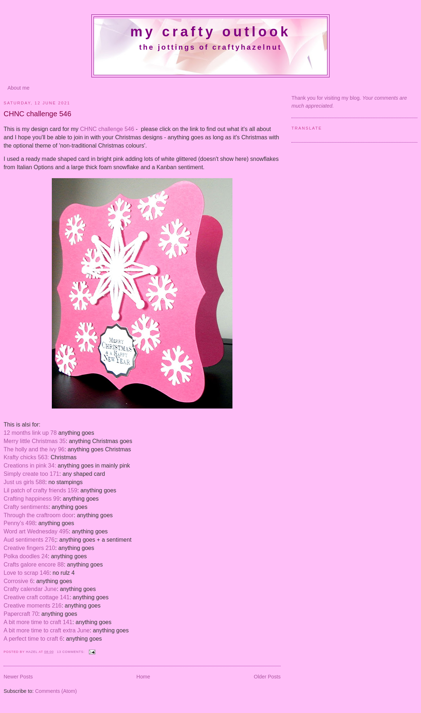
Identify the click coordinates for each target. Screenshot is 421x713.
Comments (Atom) (56, 691)
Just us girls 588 (24, 482)
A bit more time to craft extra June (47, 630)
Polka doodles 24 (26, 556)
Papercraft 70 (21, 614)
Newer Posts (18, 677)
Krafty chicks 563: (26, 457)
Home (143, 677)
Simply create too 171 (31, 474)
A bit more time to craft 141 (38, 622)
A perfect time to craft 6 (33, 639)
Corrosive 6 (18, 581)
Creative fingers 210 (29, 548)
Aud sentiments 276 (29, 540)
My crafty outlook (210, 31)
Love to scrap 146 (26, 573)
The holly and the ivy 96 (34, 449)
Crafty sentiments (26, 507)
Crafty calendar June (30, 589)
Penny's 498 (19, 523)
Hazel (32, 652)
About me (19, 88)
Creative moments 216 (33, 606)
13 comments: (71, 652)
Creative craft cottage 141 (36, 597)
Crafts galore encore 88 (34, 564)
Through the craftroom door (39, 515)
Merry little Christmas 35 (34, 441)
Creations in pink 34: (30, 465)
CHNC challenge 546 (37, 114)
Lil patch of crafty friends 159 (40, 490)
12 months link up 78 (31, 433)
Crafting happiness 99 (32, 499)
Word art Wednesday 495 (36, 531)
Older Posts (267, 677)
